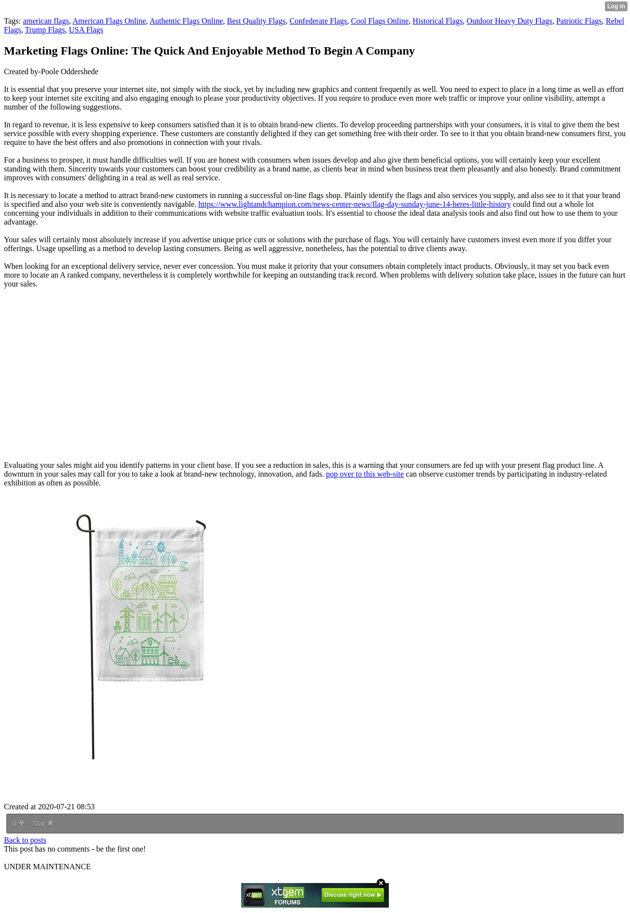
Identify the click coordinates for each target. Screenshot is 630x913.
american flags (46, 21)
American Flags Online (109, 21)
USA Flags (86, 30)
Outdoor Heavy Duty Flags (509, 21)
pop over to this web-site (365, 474)
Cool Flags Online (380, 21)
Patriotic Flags (579, 21)
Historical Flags (437, 21)
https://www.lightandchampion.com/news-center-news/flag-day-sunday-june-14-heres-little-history (354, 204)
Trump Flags (45, 30)
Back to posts (25, 840)
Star (43, 823)
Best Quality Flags (256, 21)
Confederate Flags (318, 21)
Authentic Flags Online (186, 21)
